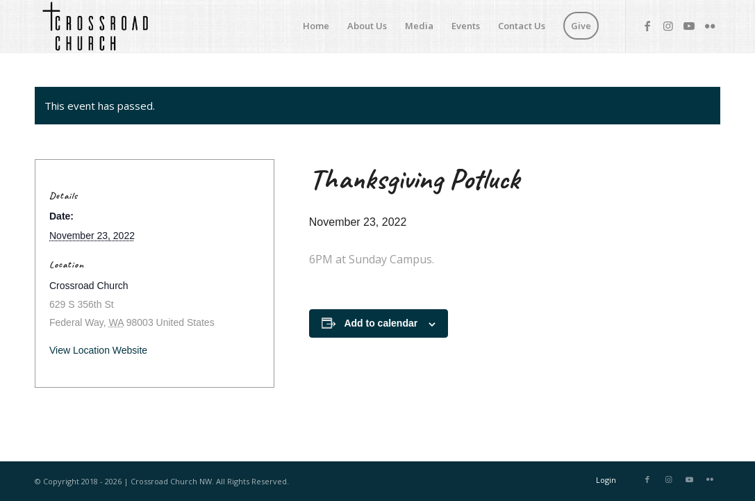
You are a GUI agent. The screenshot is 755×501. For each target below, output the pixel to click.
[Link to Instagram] (668, 25)
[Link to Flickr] (709, 25)
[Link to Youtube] (689, 25)
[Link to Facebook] (647, 25)
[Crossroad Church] (95, 26)
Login (606, 480)
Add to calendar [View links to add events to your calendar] (380, 323)
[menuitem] (316, 26)
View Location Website (98, 350)
